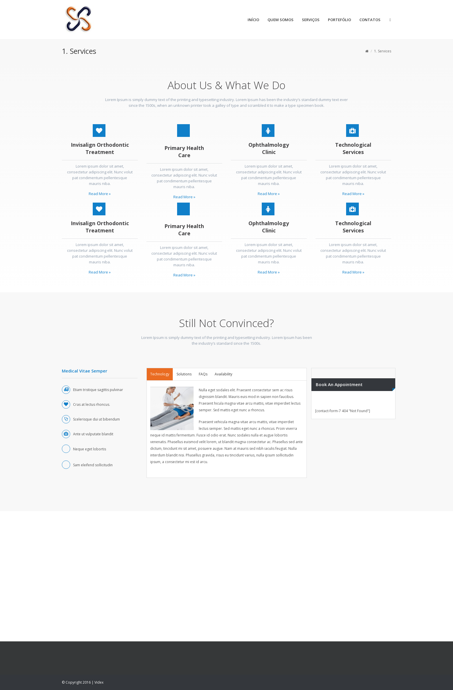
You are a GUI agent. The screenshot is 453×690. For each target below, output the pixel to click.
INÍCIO (253, 19)
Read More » (100, 193)
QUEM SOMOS (281, 19)
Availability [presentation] (223, 374)
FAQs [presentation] (203, 374)
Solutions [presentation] (184, 374)
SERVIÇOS (311, 19)
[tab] (160, 374)
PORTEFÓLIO (339, 19)
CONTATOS (369, 19)
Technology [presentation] (159, 374)
